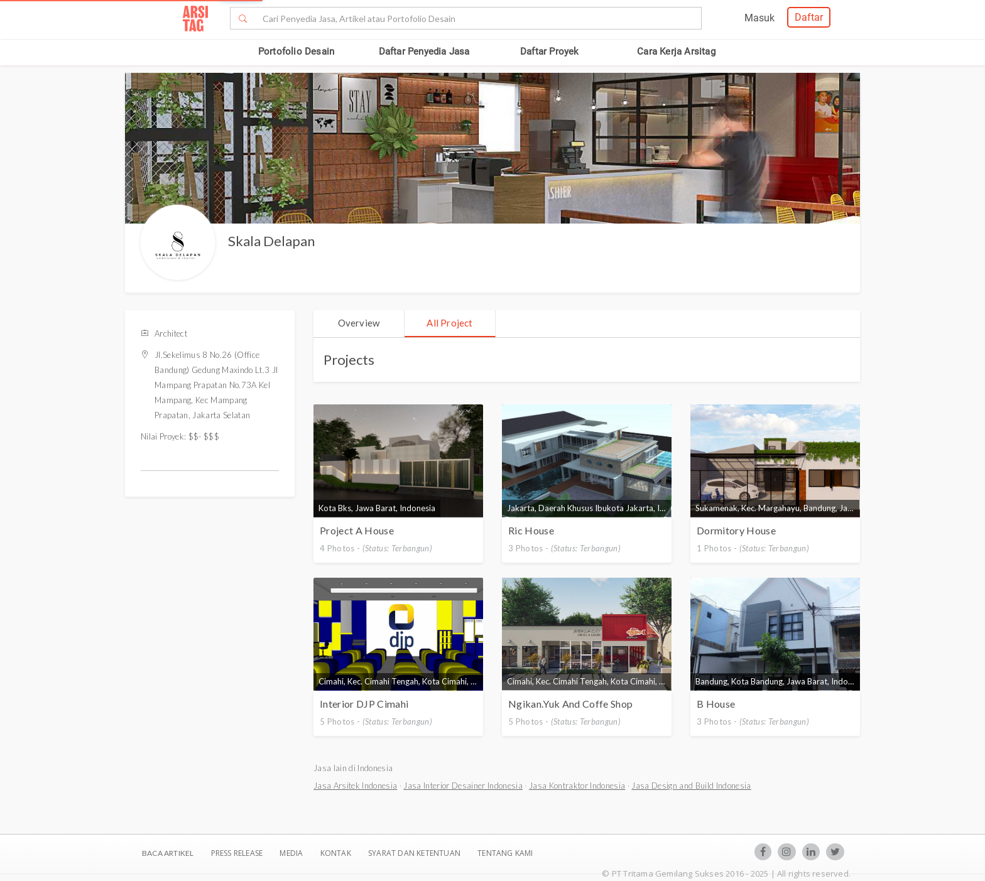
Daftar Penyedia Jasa (424, 51)
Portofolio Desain (296, 51)
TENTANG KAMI (505, 853)
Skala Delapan (271, 240)
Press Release (236, 853)
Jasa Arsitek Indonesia (355, 786)
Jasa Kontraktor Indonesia (577, 786)
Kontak (336, 853)
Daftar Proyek (549, 51)
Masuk (759, 18)
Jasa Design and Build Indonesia (691, 786)
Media (292, 853)
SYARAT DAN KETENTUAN (415, 853)
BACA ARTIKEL (167, 853)
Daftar (809, 17)
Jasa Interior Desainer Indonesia (463, 786)
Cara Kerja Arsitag (676, 51)
